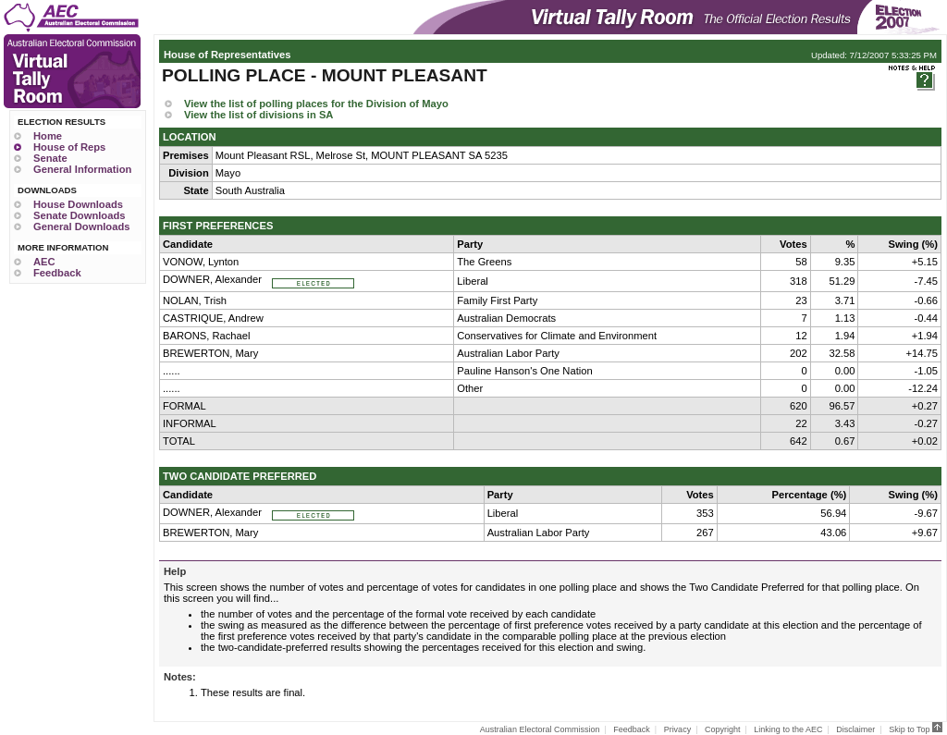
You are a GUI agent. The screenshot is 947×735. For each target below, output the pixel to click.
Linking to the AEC (788, 729)
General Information (82, 169)
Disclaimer (855, 729)
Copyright (723, 729)
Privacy (678, 729)
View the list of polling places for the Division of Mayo (316, 103)
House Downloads (78, 204)
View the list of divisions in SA (258, 114)
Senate (50, 158)
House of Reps (69, 147)
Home (47, 135)
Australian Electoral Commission (540, 729)
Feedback (57, 272)
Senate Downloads (79, 215)
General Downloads (81, 226)
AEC (44, 261)
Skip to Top (915, 729)
